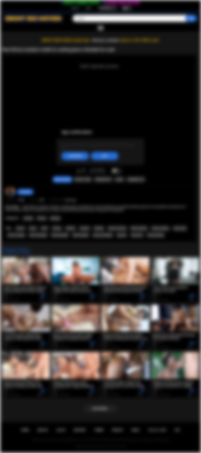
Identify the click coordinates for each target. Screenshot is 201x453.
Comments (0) (135, 179)
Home (25, 430)
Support (80, 430)
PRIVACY (117, 430)
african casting (16, 235)
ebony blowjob (60, 235)
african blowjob (38, 235)
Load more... (100, 408)
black (44, 228)
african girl (180, 228)
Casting (28, 218)
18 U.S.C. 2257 (157, 430)
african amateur (117, 228)
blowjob (98, 228)
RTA (177, 430)
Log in (88, 8)
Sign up (75, 8)
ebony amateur (160, 228)
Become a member (105, 40)
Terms (98, 430)
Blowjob (55, 218)
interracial (137, 235)
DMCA (136, 430)
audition (70, 228)
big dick (121, 235)
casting (57, 228)
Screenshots (103, 179)
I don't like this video (83, 171)
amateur (84, 228)
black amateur (139, 228)
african (20, 228)
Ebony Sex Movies (96, 446)
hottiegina (25, 192)
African (42, 218)
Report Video (83, 179)
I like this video (78, 171)
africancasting (156, 235)
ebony (32, 228)
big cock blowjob (102, 235)
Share (119, 179)
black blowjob (80, 235)
